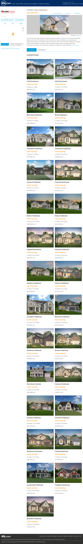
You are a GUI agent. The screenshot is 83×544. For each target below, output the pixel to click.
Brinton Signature (61, 115)
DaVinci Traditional (33, 216)
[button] (67, 13)
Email (21, 23)
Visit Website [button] (19, 20)
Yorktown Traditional (62, 418)
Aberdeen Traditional (34, 519)
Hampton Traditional (34, 283)
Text (13, 23)
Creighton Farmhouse (62, 485)
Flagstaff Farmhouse (34, 249)
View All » (79, 35)
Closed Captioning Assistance (60, 539)
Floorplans (31, 50)
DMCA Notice (23, 539)
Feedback (54, 536)
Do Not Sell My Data (29, 539)
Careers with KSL (77, 536)
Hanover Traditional (62, 283)
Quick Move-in (42, 50)
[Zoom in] (23, 28)
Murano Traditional (61, 350)
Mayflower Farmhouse (34, 451)
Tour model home (6, 20)
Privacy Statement (18, 539)
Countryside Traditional (35, 485)
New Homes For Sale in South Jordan (12, 50)
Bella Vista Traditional (34, 115)
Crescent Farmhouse (62, 182)
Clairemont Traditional (63, 148)
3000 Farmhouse (61, 81)
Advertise (48, 536)
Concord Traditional (34, 182)
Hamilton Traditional (62, 249)
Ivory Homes (3, 16)
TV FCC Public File (44, 539)
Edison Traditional (61, 216)
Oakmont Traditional (62, 384)
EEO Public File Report (36, 539)
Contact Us (60, 536)
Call (5, 23)
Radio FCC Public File (50, 539)
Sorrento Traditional (34, 418)
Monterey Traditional (34, 350)
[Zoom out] (23, 30)
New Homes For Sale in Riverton (10, 52)
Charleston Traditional (34, 148)
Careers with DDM (67, 536)
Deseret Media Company (41, 541)
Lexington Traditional (34, 317)
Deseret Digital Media (32, 541)
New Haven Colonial (34, 384)
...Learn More (74, 45)
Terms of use (4, 539)
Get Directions (5, 44)
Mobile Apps (42, 536)
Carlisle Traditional (61, 451)
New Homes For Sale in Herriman (10, 48)
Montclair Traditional (62, 317)
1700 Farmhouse (32, 81)
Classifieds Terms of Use (10, 539)
